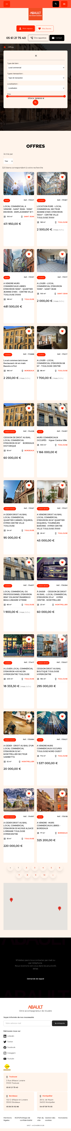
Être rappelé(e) (38, 36)
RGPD (17, 1120)
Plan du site (40, 1121)
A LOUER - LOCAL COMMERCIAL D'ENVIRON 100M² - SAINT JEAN (49, 284)
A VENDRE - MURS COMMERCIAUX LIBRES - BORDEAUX (48, 823)
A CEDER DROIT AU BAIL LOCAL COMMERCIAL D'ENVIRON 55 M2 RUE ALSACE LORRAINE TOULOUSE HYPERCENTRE (18, 826)
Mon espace (25, 28)
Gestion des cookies (50, 1121)
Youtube (9, 1056)
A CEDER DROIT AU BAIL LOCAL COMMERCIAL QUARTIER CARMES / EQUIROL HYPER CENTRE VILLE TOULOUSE (18, 518)
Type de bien (12, 61)
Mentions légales (8, 1121)
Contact (57, 36)
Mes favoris (45, 28)
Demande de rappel (35, 976)
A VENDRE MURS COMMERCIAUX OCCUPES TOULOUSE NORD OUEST (49, 746)
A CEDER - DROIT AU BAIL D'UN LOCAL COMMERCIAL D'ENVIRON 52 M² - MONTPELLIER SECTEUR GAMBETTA (19, 749)
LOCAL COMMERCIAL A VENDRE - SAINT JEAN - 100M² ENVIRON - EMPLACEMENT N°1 (18, 207)
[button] (59, 906)
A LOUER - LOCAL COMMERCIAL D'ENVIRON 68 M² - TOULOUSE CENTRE (51, 361)
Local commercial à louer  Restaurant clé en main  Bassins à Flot (17, 361)
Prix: (9, 92)
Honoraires (62, 1120)
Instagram (10, 1050)
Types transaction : (15, 71)
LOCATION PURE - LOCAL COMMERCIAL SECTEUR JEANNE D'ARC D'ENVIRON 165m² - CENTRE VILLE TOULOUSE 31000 (50, 210)
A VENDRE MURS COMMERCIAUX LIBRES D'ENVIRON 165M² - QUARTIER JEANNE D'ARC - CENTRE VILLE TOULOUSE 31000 (18, 287)
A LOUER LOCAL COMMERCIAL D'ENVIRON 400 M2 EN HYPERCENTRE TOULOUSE (18, 669)
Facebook (9, 1045)
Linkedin (9, 1034)
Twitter (8, 1039)
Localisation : (12, 82)
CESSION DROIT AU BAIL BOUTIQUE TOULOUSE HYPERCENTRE (49, 669)
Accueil (5, 45)
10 (44, 873)
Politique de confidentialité (26, 1121)
